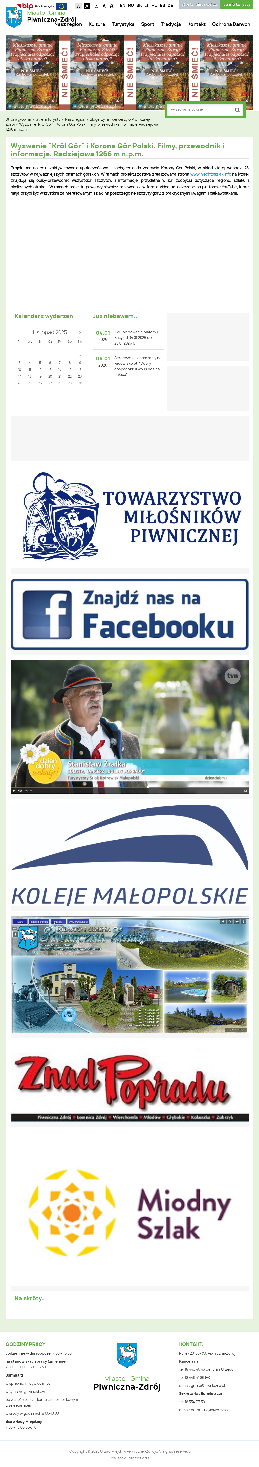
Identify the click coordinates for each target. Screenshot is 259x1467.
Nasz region (68, 24)
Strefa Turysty (48, 119)
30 (80, 383)
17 (19, 376)
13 (50, 370)
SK (139, 6)
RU (131, 6)
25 (30, 383)
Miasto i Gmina (51, 16)
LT (146, 6)
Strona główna (18, 119)
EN (122, 6)
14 (59, 370)
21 (59, 376)
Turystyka (123, 24)
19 (40, 376)
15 (69, 370)
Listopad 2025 (50, 332)
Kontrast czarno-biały (87, 6)
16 (80, 370)
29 (70, 383)
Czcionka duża (112, 6)
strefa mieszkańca (199, 5)
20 (50, 376)
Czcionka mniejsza (97, 6)
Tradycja (171, 24)
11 (30, 370)
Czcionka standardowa (104, 6)
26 (40, 383)
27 (50, 383)
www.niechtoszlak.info (210, 174)
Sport (147, 24)
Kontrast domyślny (78, 6)
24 (19, 383)
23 (80, 376)
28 (59, 383)
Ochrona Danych (231, 24)
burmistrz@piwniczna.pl (211, 1410)
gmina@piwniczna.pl (208, 1386)
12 (40, 370)
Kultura (97, 24)
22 (70, 376)
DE (170, 6)
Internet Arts (138, 1458)
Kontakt (196, 24)
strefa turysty (236, 5)
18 (29, 376)
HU (154, 6)
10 (19, 370)
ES (162, 6)
